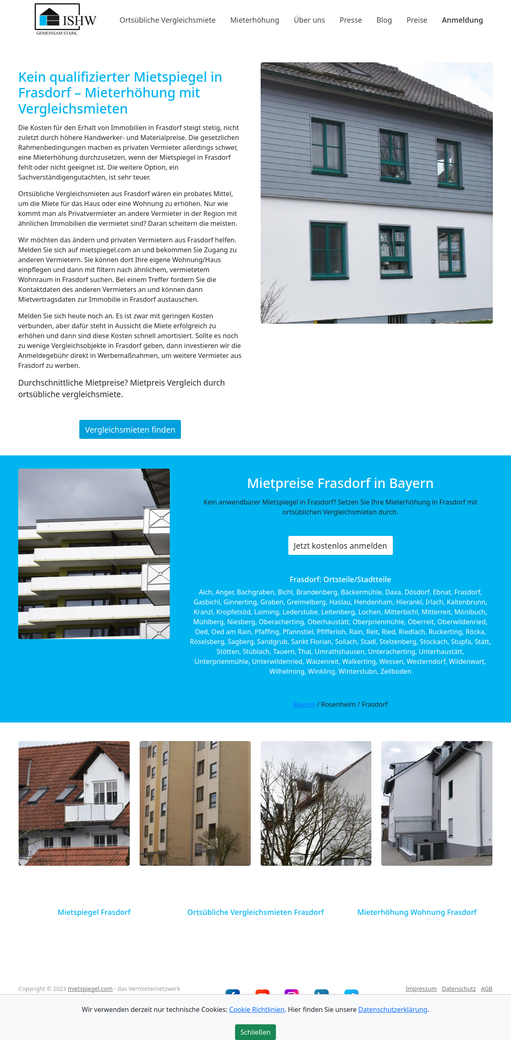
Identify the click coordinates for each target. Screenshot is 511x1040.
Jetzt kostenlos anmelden (340, 545)
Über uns (309, 19)
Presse (351, 19)
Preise (416, 19)
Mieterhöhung (254, 19)
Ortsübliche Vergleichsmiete (168, 19)
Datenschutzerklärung (392, 1009)
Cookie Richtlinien (257, 1009)
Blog (384, 19)
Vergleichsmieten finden (130, 429)
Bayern (304, 704)
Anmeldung (462, 19)
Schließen (255, 1032)
